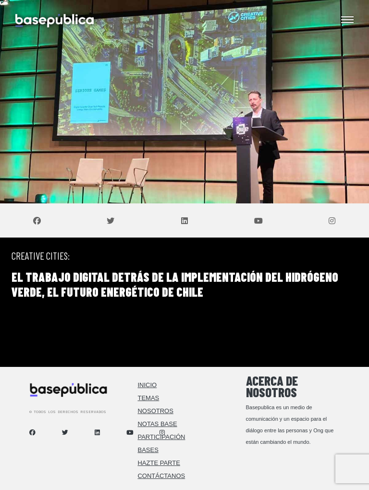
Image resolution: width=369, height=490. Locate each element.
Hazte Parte (158, 462)
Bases (147, 449)
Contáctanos (161, 475)
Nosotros (155, 411)
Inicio (147, 385)
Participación (161, 437)
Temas (148, 398)
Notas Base (157, 424)
